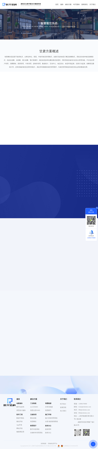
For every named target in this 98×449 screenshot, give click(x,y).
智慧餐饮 (33, 421)
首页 (56, 4)
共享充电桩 (49, 407)
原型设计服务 (21, 410)
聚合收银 (33, 418)
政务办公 (48, 425)
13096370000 (82, 404)
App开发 (19, 425)
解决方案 (68, 4)
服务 (61, 4)
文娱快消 (33, 414)
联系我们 (77, 399)
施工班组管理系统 (51, 418)
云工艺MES (34, 407)
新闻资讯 (84, 4)
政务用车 (48, 429)
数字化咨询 (20, 407)
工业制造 (33, 403)
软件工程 (19, 414)
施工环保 (48, 414)
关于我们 (92, 4)
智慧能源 (48, 403)
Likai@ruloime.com (84, 407)
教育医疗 (33, 425)
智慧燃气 (48, 410)
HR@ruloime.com (84, 410)
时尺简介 (63, 404)
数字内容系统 (34, 429)
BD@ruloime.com (84, 413)
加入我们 (63, 411)
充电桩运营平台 (52, 443)
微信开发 (19, 421)
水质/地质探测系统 (51, 421)
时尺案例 (76, 4)
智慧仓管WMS (35, 410)
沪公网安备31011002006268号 (69, 446)
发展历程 (63, 407)
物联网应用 (20, 432)
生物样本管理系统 (36, 432)
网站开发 (19, 428)
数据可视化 (20, 418)
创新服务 (19, 403)
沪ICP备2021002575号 (50, 446)
